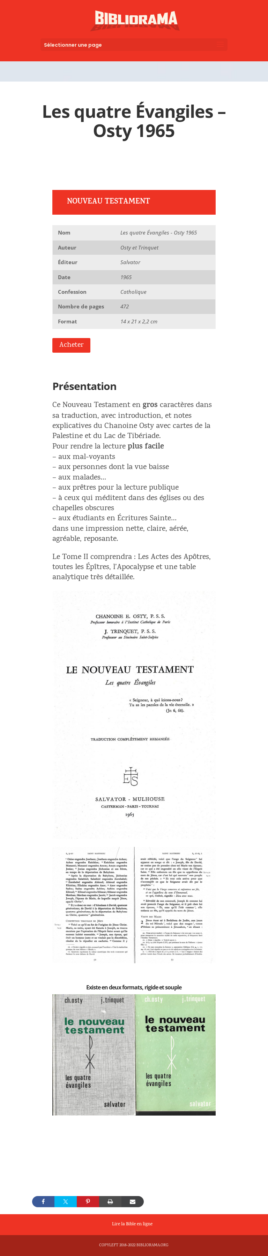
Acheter (71, 345)
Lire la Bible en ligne (132, 1224)
